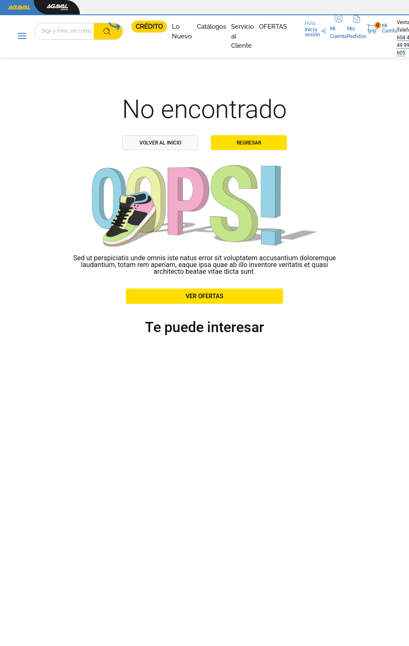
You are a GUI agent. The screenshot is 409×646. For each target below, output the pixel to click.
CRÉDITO (149, 26)
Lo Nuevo (182, 31)
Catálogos (211, 26)
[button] (338, 28)
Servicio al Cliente (242, 36)
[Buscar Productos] (107, 31)
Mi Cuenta (338, 32)
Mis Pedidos (356, 32)
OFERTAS (273, 26)
